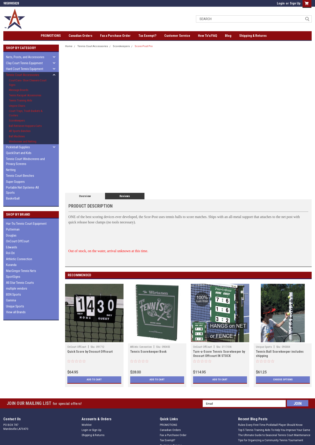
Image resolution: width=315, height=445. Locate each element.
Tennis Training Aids (20, 100)
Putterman (13, 229)
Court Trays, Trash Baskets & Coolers (26, 113)
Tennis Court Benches (20, 176)
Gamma (11, 300)
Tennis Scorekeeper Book (148, 351)
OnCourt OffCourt (17, 241)
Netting (11, 170)
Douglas (11, 235)
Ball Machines (17, 136)
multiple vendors (16, 288)
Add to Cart (94, 379)
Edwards (11, 247)
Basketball (13, 198)
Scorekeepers (17, 120)
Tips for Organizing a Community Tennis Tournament (270, 440)
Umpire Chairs (17, 105)
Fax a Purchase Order (115, 36)
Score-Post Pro (144, 46)
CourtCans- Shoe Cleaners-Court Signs (28, 83)
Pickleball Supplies (18, 147)
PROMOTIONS (51, 36)
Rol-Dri (10, 253)
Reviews (124, 196)
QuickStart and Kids (18, 153)
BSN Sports (13, 295)
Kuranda (11, 265)
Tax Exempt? (147, 36)
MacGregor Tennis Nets (21, 271)
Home (68, 46)
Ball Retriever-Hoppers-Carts (25, 126)
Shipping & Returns (253, 36)
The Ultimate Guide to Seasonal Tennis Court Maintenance (274, 435)
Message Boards (18, 90)
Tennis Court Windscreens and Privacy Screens (25, 161)
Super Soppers (15, 182)
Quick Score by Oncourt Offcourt (90, 351)
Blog (228, 36)
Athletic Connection (19, 259)
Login (281, 3)
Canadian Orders (80, 36)
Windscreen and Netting (22, 141)
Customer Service (177, 36)
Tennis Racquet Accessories (25, 95)
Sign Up (295, 3)
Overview (85, 196)
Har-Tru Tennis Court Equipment (26, 224)
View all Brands (16, 312)
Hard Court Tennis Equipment (24, 69)
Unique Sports (15, 306)
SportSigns (13, 277)
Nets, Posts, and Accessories (25, 57)
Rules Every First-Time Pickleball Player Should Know (270, 424)
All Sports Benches (20, 131)
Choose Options (283, 379)
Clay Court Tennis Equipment (24, 63)
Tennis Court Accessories (22, 75)
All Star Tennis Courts (20, 283)
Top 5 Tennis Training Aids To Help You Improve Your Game (274, 430)
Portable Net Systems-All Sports (22, 190)
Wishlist (87, 424)
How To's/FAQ (207, 36)
